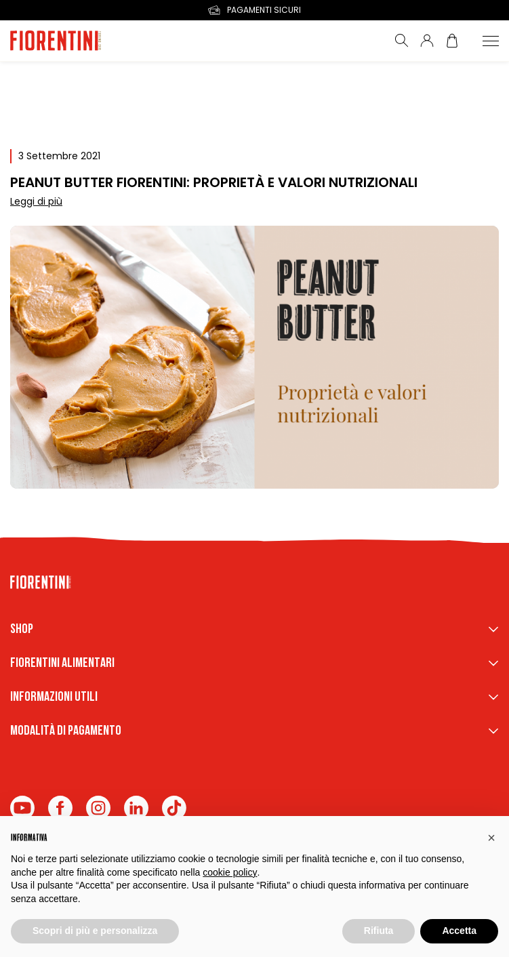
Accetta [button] (459, 930)
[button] (491, 838)
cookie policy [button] (230, 872)
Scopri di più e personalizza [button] (95, 930)
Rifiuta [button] (379, 930)
